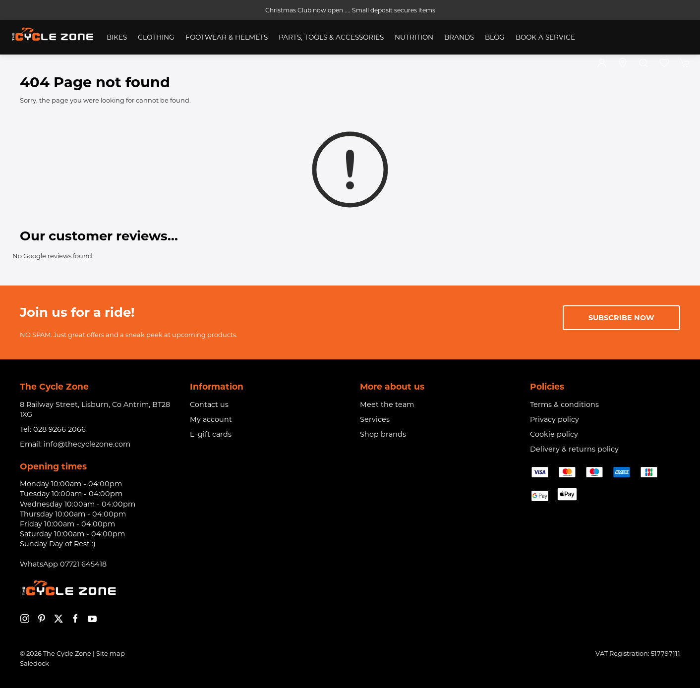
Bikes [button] (117, 37)
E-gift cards (211, 434)
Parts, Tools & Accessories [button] (331, 37)
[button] (643, 63)
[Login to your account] (602, 63)
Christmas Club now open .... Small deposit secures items (350, 10)
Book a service (545, 37)
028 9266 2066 (59, 429)
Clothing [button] (156, 37)
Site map (110, 653)
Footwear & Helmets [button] (226, 37)
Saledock (34, 663)
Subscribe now (621, 317)
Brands (459, 37)
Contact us (209, 404)
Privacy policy (554, 419)
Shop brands (383, 434)
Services (375, 419)
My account (211, 419)
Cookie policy (554, 434)
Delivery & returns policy (574, 449)
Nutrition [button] (414, 37)
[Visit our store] (623, 63)
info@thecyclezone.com (87, 444)
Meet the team (387, 404)
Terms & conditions (564, 404)
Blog (495, 37)
